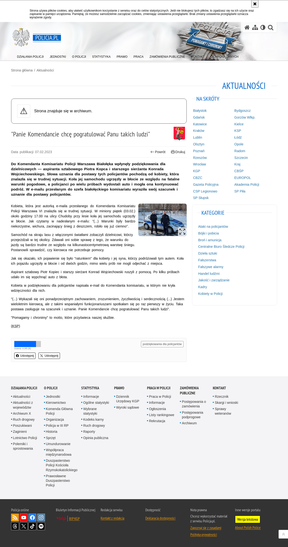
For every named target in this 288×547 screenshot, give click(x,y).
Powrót (157, 152)
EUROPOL (242, 178)
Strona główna (22, 70)
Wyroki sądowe (127, 407)
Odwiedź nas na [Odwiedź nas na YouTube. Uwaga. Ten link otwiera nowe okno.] (24, 517)
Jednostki (53, 396)
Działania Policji (24, 388)
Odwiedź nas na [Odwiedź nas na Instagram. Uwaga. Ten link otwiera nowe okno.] (41, 517)
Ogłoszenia (157, 409)
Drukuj (178, 152)
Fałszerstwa (207, 260)
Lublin (197, 137)
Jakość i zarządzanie (213, 280)
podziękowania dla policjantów (162, 344)
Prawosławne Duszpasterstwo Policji (58, 480)
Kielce (239, 124)
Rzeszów (200, 158)
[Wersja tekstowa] (263, 27)
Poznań (198, 151)
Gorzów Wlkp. (244, 117)
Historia (51, 431)
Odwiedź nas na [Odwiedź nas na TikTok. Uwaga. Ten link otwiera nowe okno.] (32, 526)
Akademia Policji (246, 184)
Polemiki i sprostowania (23, 446)
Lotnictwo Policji (25, 438)
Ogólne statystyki (96, 403)
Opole (238, 144)
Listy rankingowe (161, 415)
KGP (196, 171)
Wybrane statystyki (90, 411)
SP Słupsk (200, 198)
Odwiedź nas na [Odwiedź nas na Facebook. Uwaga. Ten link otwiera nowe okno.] (32, 517)
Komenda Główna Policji (59, 411)
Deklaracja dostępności (160, 518)
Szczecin (241, 158)
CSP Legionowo (205, 191)
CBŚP (239, 171)
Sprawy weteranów (223, 411)
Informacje (91, 396)
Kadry (202, 287)
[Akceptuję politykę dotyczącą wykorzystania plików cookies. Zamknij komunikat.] (254, 4)
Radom (239, 151)
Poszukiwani (22, 425)
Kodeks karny (93, 419)
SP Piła (239, 191)
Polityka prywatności (203, 534)
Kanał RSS (15, 517)
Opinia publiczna (95, 438)
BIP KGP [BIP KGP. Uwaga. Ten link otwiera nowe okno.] (74, 518)
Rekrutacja (157, 421)
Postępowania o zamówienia (194, 404)
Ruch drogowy (24, 419)
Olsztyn (198, 144)
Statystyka (90, 388)
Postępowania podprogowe (192, 415)
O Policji (51, 388)
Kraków (198, 131)
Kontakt (219, 388)
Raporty (89, 431)
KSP (237, 131)
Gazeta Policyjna (205, 184)
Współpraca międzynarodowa (59, 452)
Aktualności (45, 70)
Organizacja (55, 419)
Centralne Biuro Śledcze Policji (221, 247)
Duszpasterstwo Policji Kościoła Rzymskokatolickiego (62, 465)
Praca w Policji (158, 388)
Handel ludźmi (209, 274)
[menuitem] (30, 55)
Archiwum (189, 423)
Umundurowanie (58, 444)
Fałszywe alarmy (210, 267)
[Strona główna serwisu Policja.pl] (247, 27)
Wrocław (199, 164)
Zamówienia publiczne (189, 390)
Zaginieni (20, 431)
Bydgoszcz (242, 111)
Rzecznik (222, 396)
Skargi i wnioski (226, 403)
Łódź (238, 137)
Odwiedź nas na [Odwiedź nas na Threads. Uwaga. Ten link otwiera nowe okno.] (15, 526)
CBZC (197, 178)
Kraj (237, 164)
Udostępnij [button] (25, 355)
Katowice (200, 124)
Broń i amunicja (210, 240)
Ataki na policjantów (213, 226)
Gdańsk (199, 117)
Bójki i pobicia (208, 233)
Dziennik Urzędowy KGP (127, 399)
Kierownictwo (56, 403)
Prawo (119, 388)
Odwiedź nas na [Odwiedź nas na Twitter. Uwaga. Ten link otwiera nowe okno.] (24, 526)
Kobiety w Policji (210, 294)
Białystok (200, 111)
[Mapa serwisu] (255, 27)
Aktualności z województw (23, 405)
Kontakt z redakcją (112, 518)
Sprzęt (51, 438)
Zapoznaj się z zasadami (205, 527)
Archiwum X (22, 413)
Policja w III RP (57, 425)
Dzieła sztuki (207, 253)
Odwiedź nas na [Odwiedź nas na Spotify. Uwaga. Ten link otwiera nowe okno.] (41, 526)
